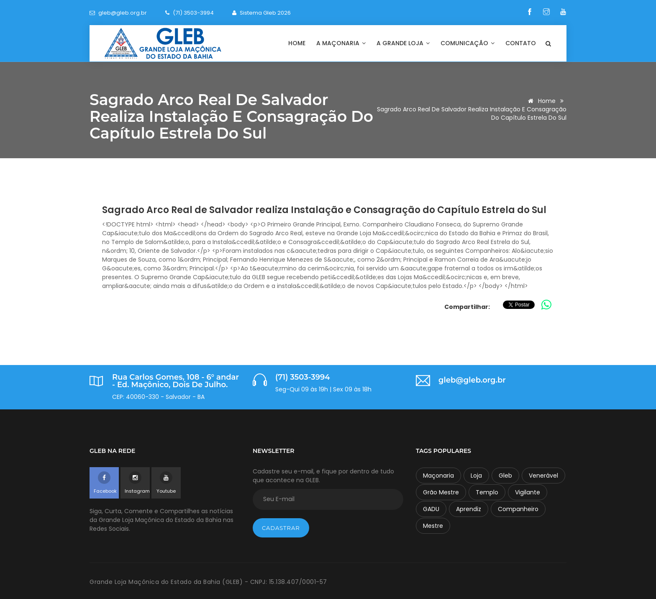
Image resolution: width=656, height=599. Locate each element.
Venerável (543, 475)
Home (296, 43)
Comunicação (468, 43)
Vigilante (527, 492)
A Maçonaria (341, 43)
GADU (431, 509)
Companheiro (518, 509)
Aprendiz (468, 509)
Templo (487, 492)
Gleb (505, 475)
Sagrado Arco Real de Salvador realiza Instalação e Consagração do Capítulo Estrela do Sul (324, 209)
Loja (476, 475)
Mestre (433, 526)
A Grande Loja (403, 43)
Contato (520, 43)
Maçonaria (438, 475)
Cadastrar (281, 527)
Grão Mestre (441, 492)
